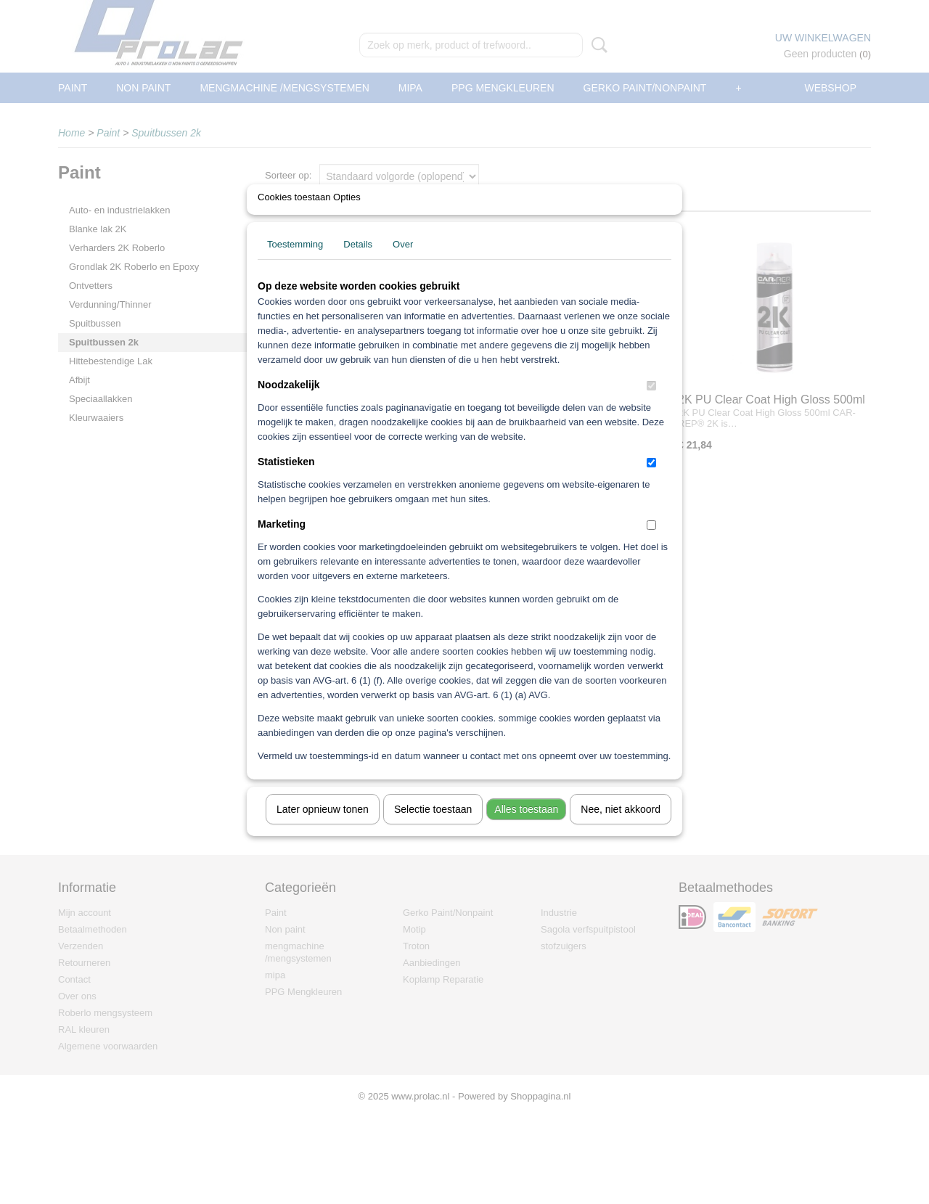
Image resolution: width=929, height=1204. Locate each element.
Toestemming (295, 263)
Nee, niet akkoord (620, 828)
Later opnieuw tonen (323, 828)
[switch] (651, 404)
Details (357, 263)
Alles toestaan (526, 828)
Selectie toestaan (433, 828)
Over (403, 263)
